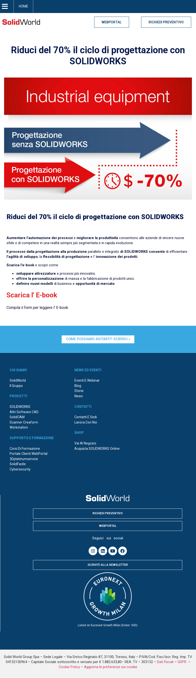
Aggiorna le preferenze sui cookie (110, 667)
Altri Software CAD (24, 412)
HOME (23, 6)
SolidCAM (17, 417)
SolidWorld (18, 380)
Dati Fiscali (165, 662)
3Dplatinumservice (24, 459)
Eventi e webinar (87, 380)
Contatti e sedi (85, 417)
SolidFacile (18, 464)
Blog (77, 386)
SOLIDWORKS (20, 407)
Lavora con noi (85, 422)
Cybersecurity (20, 469)
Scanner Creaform (24, 422)
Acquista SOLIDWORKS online (97, 448)
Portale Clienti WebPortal (28, 454)
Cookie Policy (69, 667)
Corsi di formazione (25, 448)
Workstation (19, 427)
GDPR (182, 662)
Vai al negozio (85, 443)
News (78, 396)
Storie (79, 391)
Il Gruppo (16, 386)
